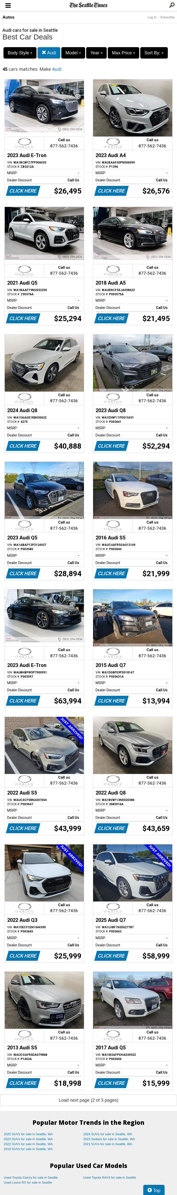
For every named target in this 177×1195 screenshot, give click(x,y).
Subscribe (167, 17)
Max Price (123, 52)
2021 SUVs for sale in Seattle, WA (107, 1144)
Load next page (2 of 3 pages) (88, 1100)
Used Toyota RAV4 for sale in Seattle (109, 1177)
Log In (151, 17)
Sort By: (154, 52)
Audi (49, 52)
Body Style (20, 52)
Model (73, 52)
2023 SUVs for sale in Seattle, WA (28, 1139)
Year (96, 52)
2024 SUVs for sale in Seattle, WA (107, 1134)
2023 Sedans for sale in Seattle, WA (109, 1139)
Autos (8, 17)
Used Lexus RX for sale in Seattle (28, 1182)
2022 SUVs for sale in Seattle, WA (28, 1144)
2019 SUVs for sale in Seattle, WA (28, 1149)
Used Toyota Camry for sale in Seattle (31, 1177)
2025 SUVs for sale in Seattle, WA (28, 1134)
